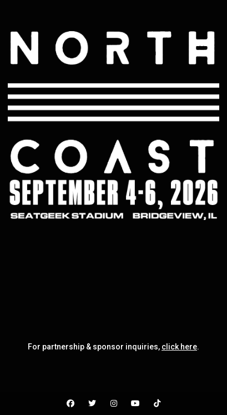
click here (179, 346)
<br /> (113, 275)
